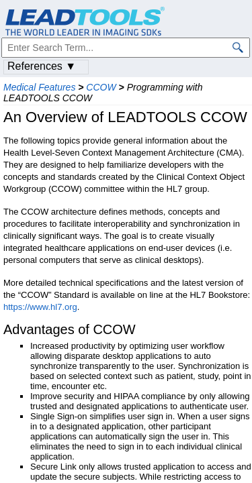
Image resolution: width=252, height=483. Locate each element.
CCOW (101, 87)
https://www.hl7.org (40, 307)
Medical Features (39, 87)
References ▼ (41, 66)
